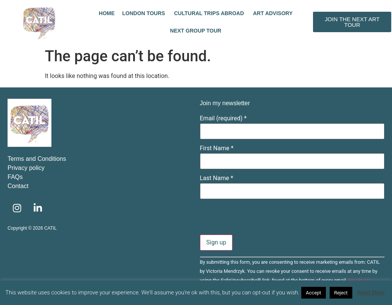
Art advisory (273, 13)
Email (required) (223, 118)
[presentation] (257, 220)
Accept (313, 293)
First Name (217, 148)
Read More (371, 292)
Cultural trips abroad (210, 13)
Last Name (216, 178)
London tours (144, 13)
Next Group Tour (196, 31)
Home (107, 13)
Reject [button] (341, 293)
